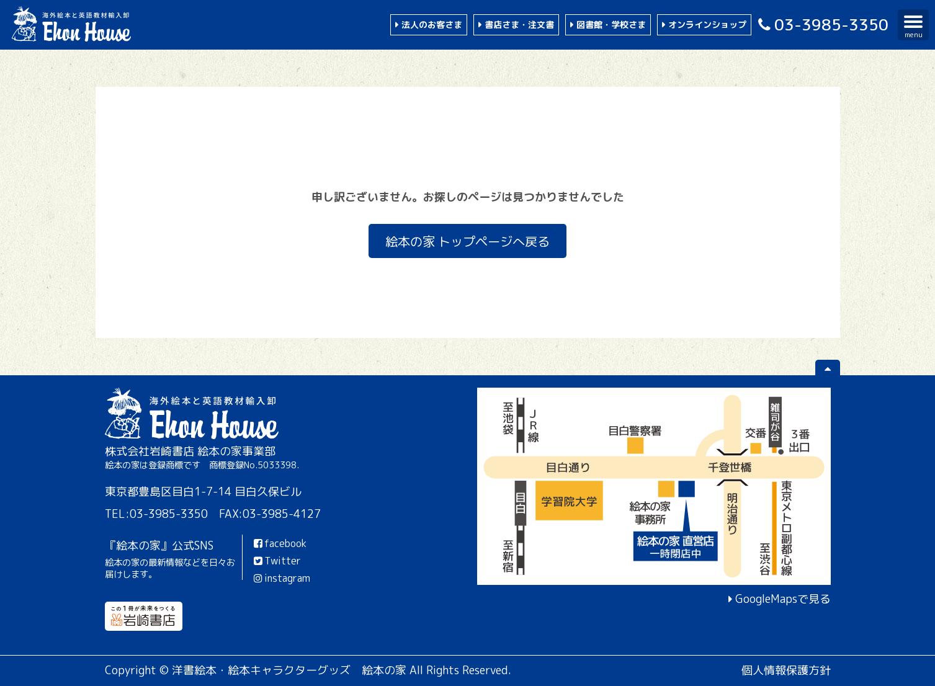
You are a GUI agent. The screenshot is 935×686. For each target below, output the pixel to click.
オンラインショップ (707, 24)
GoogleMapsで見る (783, 599)
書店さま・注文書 (519, 24)
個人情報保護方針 (786, 670)
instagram (281, 578)
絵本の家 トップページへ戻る (467, 240)
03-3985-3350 (821, 24)
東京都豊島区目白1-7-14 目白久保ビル (203, 491)
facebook (279, 543)
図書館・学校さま (611, 24)
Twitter (277, 561)
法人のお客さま (431, 24)
